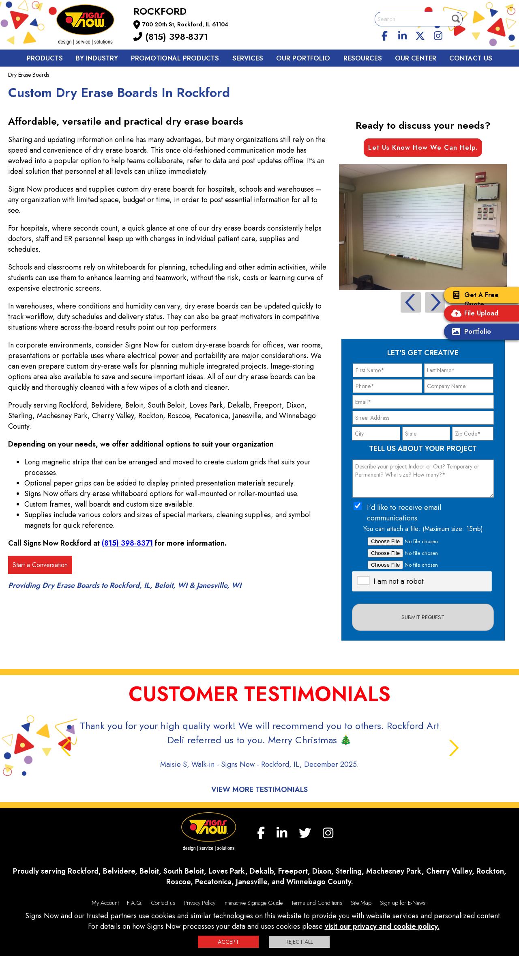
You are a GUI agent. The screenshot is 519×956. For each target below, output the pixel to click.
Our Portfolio (303, 58)
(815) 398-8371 (170, 36)
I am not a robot (398, 581)
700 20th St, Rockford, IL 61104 (185, 24)
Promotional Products (175, 58)
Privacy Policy (199, 903)
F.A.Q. (134, 903)
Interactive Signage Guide (253, 903)
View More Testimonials (259, 789)
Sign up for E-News (403, 903)
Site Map (361, 903)
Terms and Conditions (317, 903)
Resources (362, 58)
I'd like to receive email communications (404, 512)
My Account (105, 903)
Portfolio (469, 332)
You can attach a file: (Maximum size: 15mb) (423, 528)
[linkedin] (402, 34)
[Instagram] (438, 34)
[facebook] (384, 34)
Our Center (415, 58)
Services (247, 58)
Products (45, 58)
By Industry (97, 58)
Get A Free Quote (473, 299)
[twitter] (420, 34)
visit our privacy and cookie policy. (382, 926)
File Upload (473, 314)
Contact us (470, 58)
